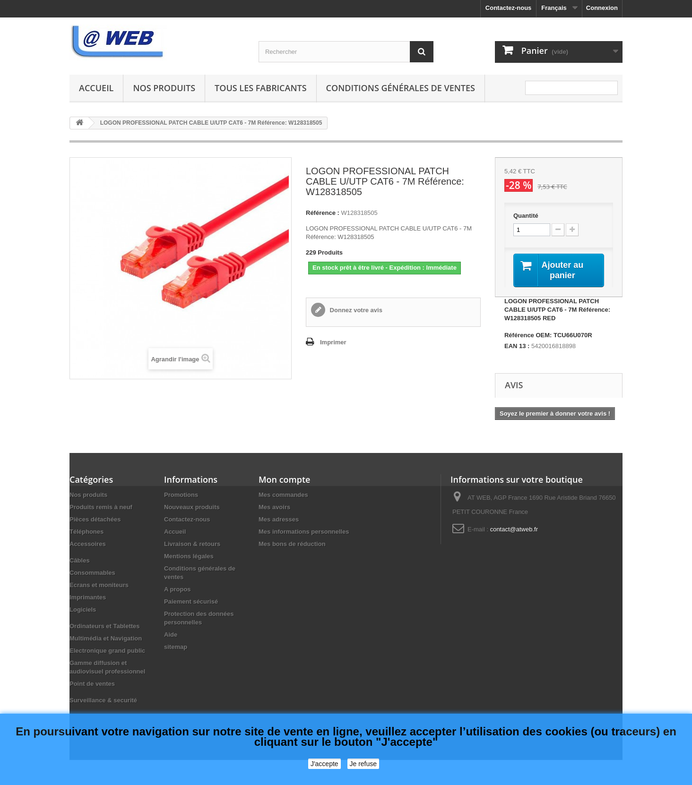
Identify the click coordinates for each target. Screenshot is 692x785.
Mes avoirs (274, 508)
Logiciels (82, 610)
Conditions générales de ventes (400, 88)
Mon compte (284, 480)
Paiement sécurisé (191, 602)
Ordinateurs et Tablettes (104, 627)
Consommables (92, 574)
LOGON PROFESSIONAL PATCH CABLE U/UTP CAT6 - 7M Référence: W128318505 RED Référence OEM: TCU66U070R (557, 319)
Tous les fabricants (261, 88)
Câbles (79, 561)
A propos (177, 590)
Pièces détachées (95, 520)
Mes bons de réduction (292, 545)
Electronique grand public (107, 652)
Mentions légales (189, 557)
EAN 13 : (516, 347)
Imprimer (333, 342)
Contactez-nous (508, 7)
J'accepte (324, 764)
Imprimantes (87, 598)
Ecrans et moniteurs (99, 586)
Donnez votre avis (355, 310)
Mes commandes (283, 496)
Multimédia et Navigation (105, 639)
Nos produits (164, 88)
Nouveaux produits (192, 508)
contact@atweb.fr (514, 530)
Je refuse (363, 764)
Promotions (181, 496)
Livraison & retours (192, 545)
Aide (170, 636)
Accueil (96, 88)
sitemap (175, 648)
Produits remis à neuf (100, 508)
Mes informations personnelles (304, 533)
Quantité (525, 215)
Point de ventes (92, 685)
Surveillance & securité (103, 701)
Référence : (322, 212)
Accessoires (87, 545)
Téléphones (86, 533)
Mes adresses (279, 520)
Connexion (602, 7)
